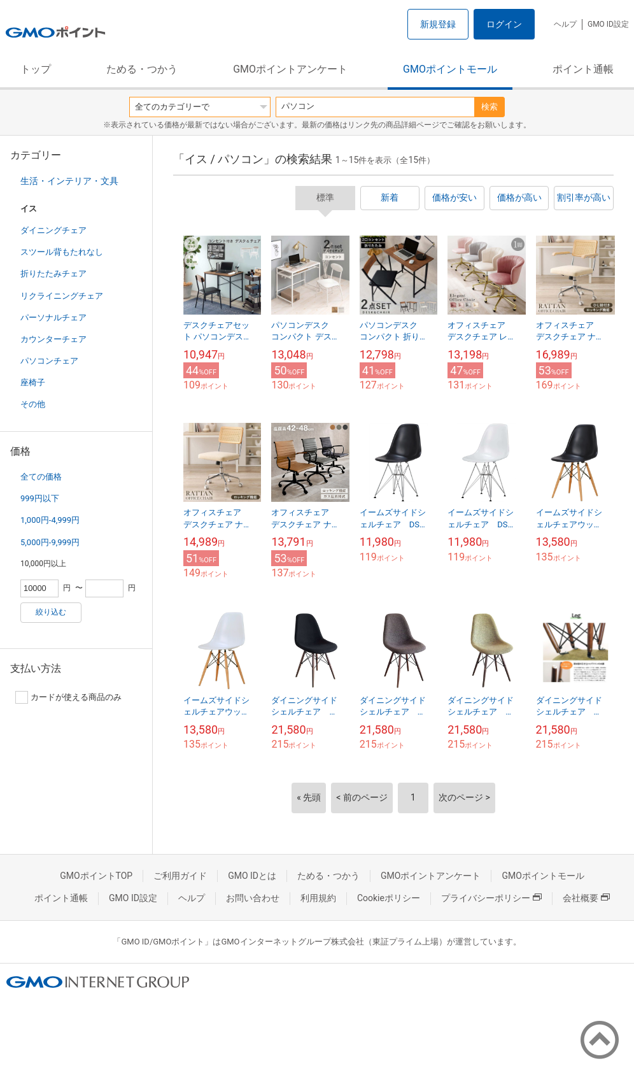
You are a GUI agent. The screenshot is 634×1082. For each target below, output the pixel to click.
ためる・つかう (142, 69)
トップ (35, 69)
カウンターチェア (53, 339)
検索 (489, 106)
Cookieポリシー (388, 898)
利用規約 (318, 898)
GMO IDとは (252, 876)
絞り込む (51, 612)
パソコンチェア (49, 361)
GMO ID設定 (608, 24)
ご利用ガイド (180, 876)
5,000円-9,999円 (50, 542)
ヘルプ (565, 24)
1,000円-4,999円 (50, 520)
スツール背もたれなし (61, 252)
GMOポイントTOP (96, 876)
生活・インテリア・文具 (69, 181)
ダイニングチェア (53, 230)
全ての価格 (41, 476)
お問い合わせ (252, 898)
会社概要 (586, 898)
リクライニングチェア (61, 296)
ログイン (504, 24)
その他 (32, 404)
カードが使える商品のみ (68, 697)
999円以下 (39, 498)
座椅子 (32, 382)
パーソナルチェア (53, 317)
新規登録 (438, 24)
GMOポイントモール (450, 69)
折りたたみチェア (53, 273)
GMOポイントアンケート (290, 69)
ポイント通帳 (583, 69)
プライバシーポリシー (491, 898)
